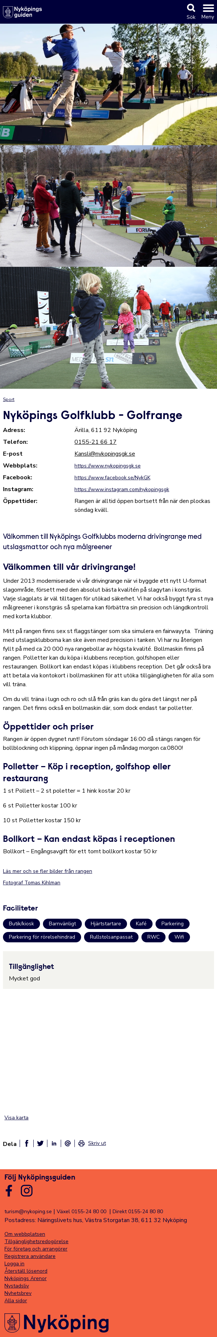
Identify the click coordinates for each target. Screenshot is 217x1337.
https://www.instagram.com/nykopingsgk (121, 489)
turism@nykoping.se (28, 1211)
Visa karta (16, 1117)
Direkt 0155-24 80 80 (138, 1211)
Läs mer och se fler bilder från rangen (47, 871)
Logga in (14, 1263)
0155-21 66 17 (95, 442)
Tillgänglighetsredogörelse (36, 1241)
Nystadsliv (16, 1285)
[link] (92, 1143)
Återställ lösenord (25, 1271)
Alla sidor (15, 1300)
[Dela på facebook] (26, 1143)
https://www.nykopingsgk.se (107, 465)
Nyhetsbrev (17, 1293)
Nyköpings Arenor (25, 1278)
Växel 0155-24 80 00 (81, 1211)
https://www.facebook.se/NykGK (112, 477)
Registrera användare (30, 1256)
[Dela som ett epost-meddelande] (67, 1143)
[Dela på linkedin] (54, 1143)
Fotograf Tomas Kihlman (31, 882)
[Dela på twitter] (40, 1143)
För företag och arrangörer (35, 1248)
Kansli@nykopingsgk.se (104, 454)
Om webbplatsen (24, 1234)
